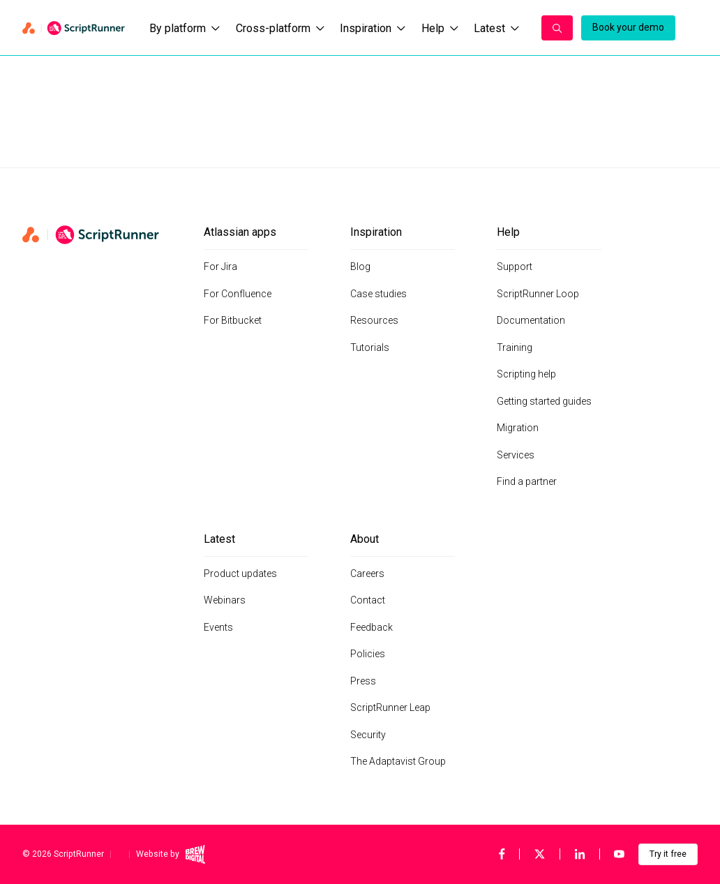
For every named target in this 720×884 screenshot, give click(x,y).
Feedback (371, 627)
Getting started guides (544, 401)
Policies (367, 653)
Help (439, 28)
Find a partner (527, 481)
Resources (374, 320)
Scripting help (526, 374)
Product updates (240, 573)
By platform (184, 28)
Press (363, 681)
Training (514, 347)
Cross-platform (280, 28)
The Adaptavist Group (398, 761)
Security (368, 734)
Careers (367, 573)
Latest (496, 28)
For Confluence (237, 293)
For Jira (220, 266)
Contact (367, 600)
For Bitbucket (233, 320)
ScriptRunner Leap (390, 707)
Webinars (225, 600)
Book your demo (628, 27)
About (364, 539)
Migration (518, 427)
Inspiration (372, 28)
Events (218, 627)
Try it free (668, 854)
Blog (360, 266)
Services (515, 454)
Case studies (378, 293)
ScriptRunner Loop (538, 293)
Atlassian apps (240, 232)
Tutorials (369, 347)
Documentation (531, 320)
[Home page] (74, 27)
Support (514, 266)
